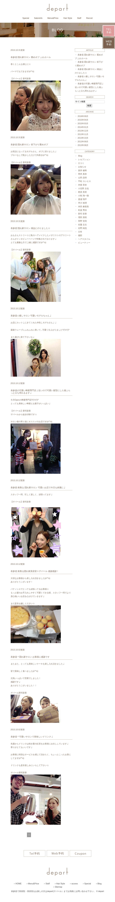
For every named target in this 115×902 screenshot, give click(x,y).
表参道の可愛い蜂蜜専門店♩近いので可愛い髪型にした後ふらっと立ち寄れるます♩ (89, 87)
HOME (18, 884)
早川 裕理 (82, 203)
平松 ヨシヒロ (84, 181)
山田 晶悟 (82, 178)
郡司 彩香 (82, 214)
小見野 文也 (83, 188)
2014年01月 (83, 127)
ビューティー (84, 243)
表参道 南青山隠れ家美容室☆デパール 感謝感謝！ (35, 571)
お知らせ (82, 167)
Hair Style (67, 18)
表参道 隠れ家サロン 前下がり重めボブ (29, 144)
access (74, 884)
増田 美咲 (82, 217)
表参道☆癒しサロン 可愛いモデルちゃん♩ (31, 316)
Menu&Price (52, 18)
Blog (80, 156)
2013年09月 (83, 142)
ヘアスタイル (84, 239)
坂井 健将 (82, 170)
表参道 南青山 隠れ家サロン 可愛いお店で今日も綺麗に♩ (38, 487)
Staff (79, 18)
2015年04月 (83, 120)
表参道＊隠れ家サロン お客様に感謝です (30, 657)
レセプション (84, 159)
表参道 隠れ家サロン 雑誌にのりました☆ (30, 228)
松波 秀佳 (82, 210)
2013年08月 (83, 145)
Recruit (89, 18)
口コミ (81, 163)
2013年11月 (83, 134)
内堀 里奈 (82, 185)
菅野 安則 (82, 221)
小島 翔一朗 (83, 196)
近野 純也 (82, 228)
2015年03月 (83, 123)
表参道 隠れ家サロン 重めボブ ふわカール (31, 57)
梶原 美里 (82, 192)
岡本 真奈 (82, 174)
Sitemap (58, 887)
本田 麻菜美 (83, 206)
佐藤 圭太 (82, 225)
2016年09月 (83, 116)
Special (25, 18)
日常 (80, 232)
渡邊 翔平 (82, 199)
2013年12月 (83, 131)
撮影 (80, 235)
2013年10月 (83, 138)
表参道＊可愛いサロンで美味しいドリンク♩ (32, 737)
